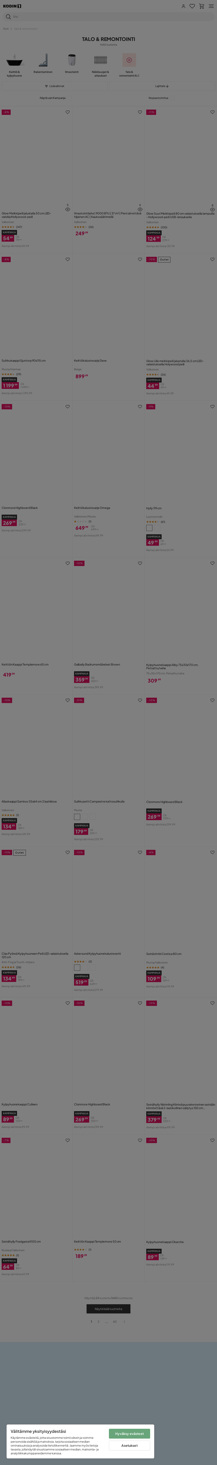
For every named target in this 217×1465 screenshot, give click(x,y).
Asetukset (129, 1445)
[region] (80, 1441)
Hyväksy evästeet (129, 1433)
